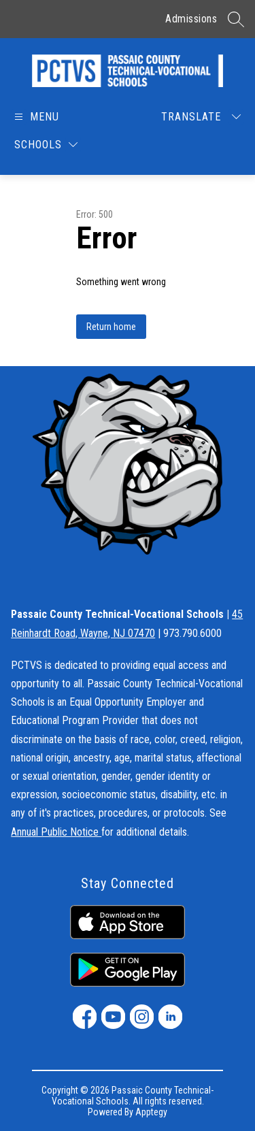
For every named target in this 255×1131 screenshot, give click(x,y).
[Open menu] (36, 116)
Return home (111, 326)
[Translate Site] (201, 116)
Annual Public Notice (56, 831)
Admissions (191, 18)
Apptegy (151, 1112)
